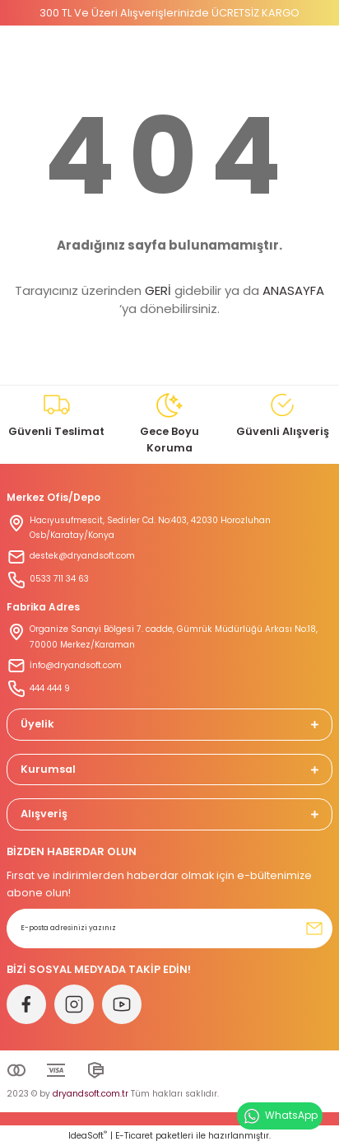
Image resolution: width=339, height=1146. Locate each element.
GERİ (158, 290)
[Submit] (314, 928)
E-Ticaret (134, 1136)
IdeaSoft (87, 1136)
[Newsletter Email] (169, 928)
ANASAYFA (293, 290)
